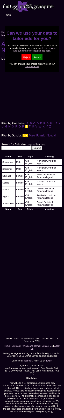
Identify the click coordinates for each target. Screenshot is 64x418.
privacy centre (32, 66)
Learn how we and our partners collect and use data (34, 49)
